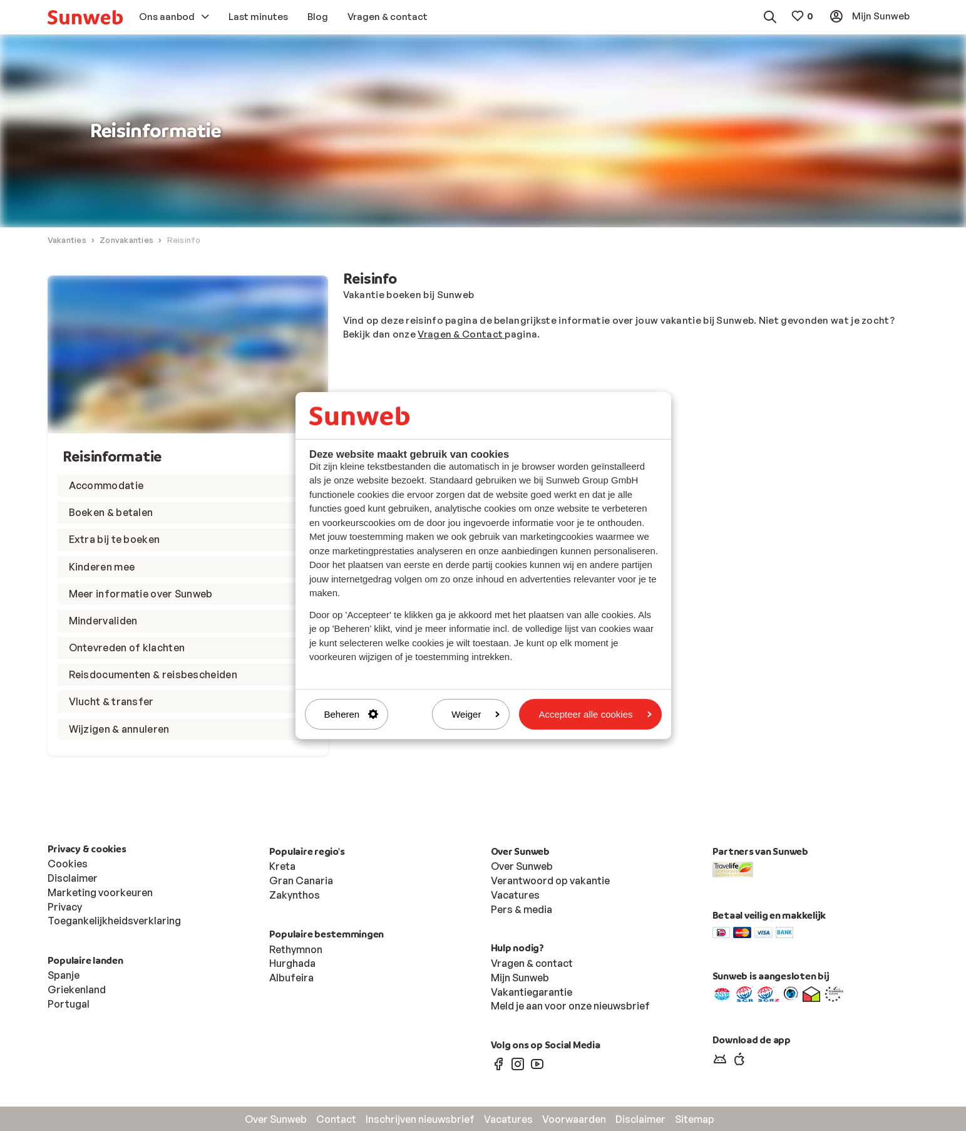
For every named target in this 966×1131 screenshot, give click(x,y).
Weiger (475, 714)
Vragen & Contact (461, 335)
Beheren (351, 714)
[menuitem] (85, 17)
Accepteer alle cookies (594, 714)
